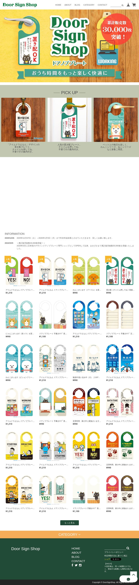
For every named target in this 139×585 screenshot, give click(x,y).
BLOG (77, 5)
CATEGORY (88, 5)
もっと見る (69, 523)
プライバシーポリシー (113, 552)
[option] (69, 46)
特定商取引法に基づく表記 (115, 556)
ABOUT (67, 5)
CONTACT (102, 5)
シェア (107, 559)
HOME (58, 5)
